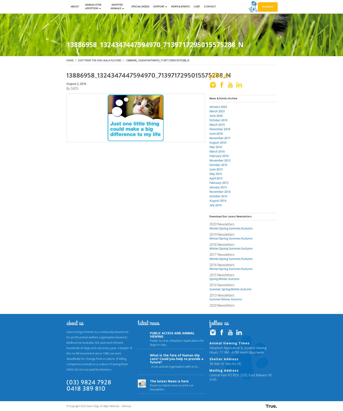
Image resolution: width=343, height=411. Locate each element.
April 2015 (216, 178)
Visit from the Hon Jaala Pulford (99, 60)
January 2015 (218, 187)
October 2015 (218, 165)
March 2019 (217, 125)
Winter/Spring (218, 228)
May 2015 (215, 174)
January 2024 (218, 107)
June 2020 (216, 116)
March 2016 (217, 151)
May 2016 (215, 147)
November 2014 (219, 192)
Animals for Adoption (93, 6)
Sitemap (126, 406)
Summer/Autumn (241, 228)
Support (160, 6)
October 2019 (218, 120)
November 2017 (219, 138)
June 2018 (216, 133)
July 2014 (215, 205)
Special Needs (140, 6)
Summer (215, 289)
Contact (210, 6)
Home (70, 60)
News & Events (180, 6)
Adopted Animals (117, 6)
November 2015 (219, 160)
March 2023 (217, 111)
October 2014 (218, 196)
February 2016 (218, 156)
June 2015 (216, 169)
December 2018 (219, 129)
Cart (197, 6)
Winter (223, 279)
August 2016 (217, 142)
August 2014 (217, 201)
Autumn (233, 279)
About (75, 6)
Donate (267, 7)
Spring (213, 279)
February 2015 (218, 183)
